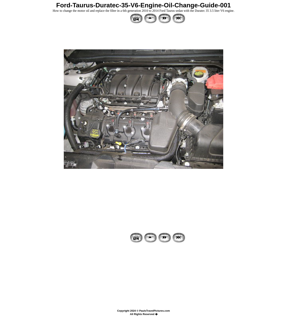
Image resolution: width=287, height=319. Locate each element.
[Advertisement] (143, 37)
